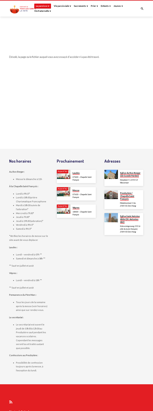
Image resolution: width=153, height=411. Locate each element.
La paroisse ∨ (42, 6)
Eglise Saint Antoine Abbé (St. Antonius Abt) (130, 219)
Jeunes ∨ (118, 6)
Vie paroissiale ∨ (62, 6)
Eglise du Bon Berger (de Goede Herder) (130, 174)
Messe (76, 190)
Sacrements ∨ (81, 6)
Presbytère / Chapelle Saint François (127, 196)
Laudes (76, 173)
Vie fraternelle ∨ (42, 11)
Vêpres (76, 207)
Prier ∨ (94, 6)
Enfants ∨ (106, 6)
